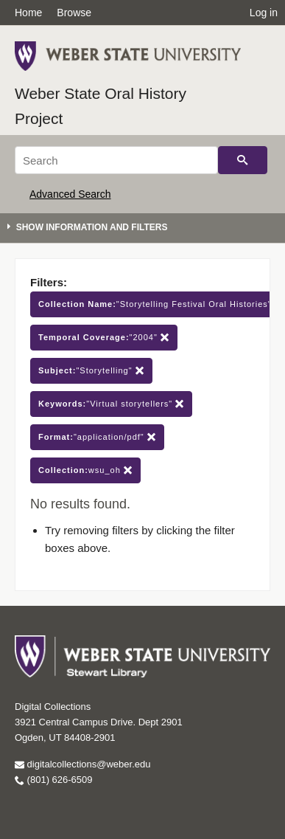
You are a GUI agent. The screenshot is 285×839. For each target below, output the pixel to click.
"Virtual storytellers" (111, 404)
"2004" (103, 337)
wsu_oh (85, 470)
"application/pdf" (97, 437)
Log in (264, 12)
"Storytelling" (91, 371)
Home (28, 12)
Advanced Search (70, 194)
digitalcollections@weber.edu (82, 764)
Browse (74, 12)
